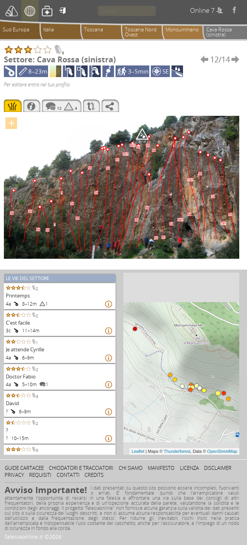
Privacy (14, 474)
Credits (94, 474)
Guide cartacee (24, 467)
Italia (48, 29)
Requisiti (40, 474)
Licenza (189, 467)
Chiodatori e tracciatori (81, 467)
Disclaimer (217, 467)
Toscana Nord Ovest (141, 32)
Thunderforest (177, 451)
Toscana (93, 29)
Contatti (68, 474)
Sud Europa (16, 29)
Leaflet (137, 451)
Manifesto (161, 467)
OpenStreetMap (222, 451)
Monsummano (182, 29)
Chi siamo (131, 467)
